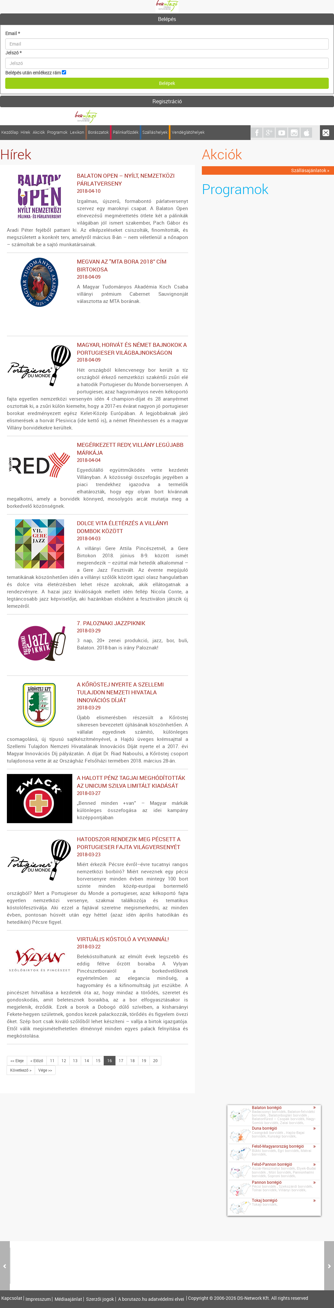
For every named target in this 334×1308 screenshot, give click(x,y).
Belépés (167, 19)
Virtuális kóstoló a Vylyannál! (97, 942)
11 (52, 1060)
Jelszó (13, 53)
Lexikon (77, 132)
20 (155, 1060)
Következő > (20, 1070)
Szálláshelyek (154, 132)
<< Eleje (17, 1060)
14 (86, 1060)
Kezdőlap (9, 132)
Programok (57, 132)
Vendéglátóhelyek (188, 132)
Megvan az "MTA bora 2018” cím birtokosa (97, 269)
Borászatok (98, 132)
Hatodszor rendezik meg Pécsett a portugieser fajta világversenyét (97, 846)
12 (64, 1060)
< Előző (36, 1060)
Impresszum (38, 1299)
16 (109, 1060)
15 (98, 1060)
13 (75, 1060)
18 (132, 1060)
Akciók (39, 132)
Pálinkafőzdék (125, 132)
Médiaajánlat (68, 1299)
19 (144, 1060)
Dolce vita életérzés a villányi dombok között (97, 530)
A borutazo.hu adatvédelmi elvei (151, 1299)
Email (12, 33)
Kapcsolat (11, 1298)
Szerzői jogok (100, 1299)
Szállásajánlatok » (310, 170)
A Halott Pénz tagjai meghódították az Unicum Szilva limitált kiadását (97, 785)
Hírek (25, 132)
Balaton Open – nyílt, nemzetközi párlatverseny (97, 183)
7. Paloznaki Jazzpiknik (97, 626)
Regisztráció (167, 101)
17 (121, 1060)
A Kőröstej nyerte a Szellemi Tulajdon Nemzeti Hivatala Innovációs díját (97, 696)
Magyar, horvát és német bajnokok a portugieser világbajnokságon (97, 352)
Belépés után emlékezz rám (33, 72)
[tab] (167, 19)
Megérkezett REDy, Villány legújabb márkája (97, 452)
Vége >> (45, 1070)
